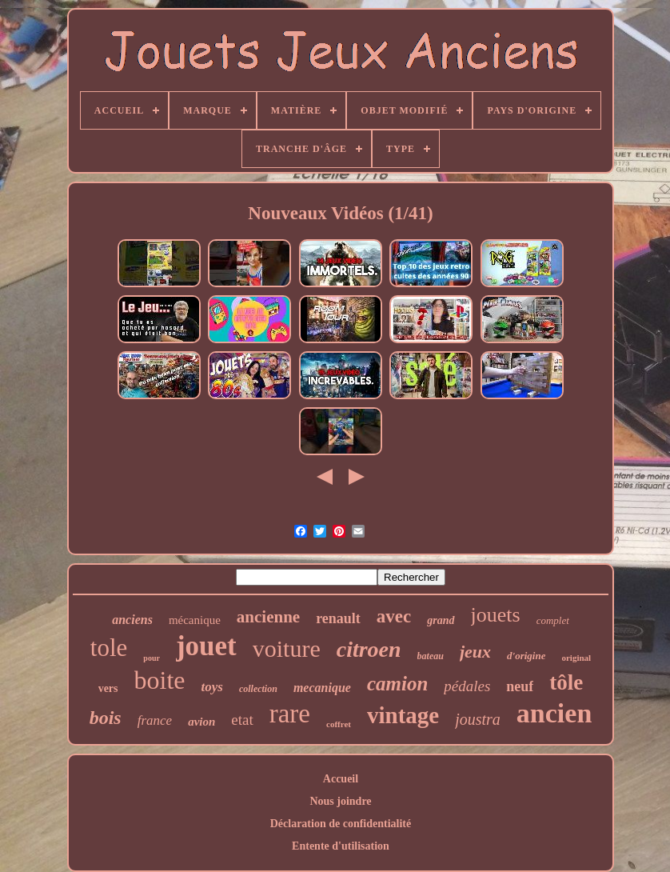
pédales (467, 686)
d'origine (526, 656)
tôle (566, 682)
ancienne (268, 616)
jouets (495, 614)
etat (242, 719)
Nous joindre (340, 801)
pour (151, 658)
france (155, 720)
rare (289, 713)
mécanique (195, 620)
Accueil (340, 779)
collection (258, 688)
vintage (403, 715)
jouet (206, 646)
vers (108, 688)
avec (394, 616)
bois (106, 717)
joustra (478, 719)
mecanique (322, 687)
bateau (430, 656)
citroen (369, 649)
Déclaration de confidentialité (341, 824)
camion (397, 683)
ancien (554, 713)
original (576, 657)
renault (338, 618)
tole (109, 648)
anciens (132, 619)
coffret (338, 724)
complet (552, 620)
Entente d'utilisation (340, 846)
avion (201, 721)
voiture (287, 648)
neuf (519, 686)
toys (212, 686)
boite (159, 680)
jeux (475, 652)
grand (440, 620)
